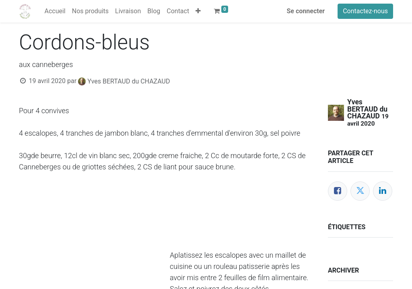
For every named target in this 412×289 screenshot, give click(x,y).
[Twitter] (360, 191)
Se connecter (306, 11)
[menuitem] (54, 11)
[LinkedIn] (382, 191)
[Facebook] (337, 191)
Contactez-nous (365, 11)
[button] (198, 11)
